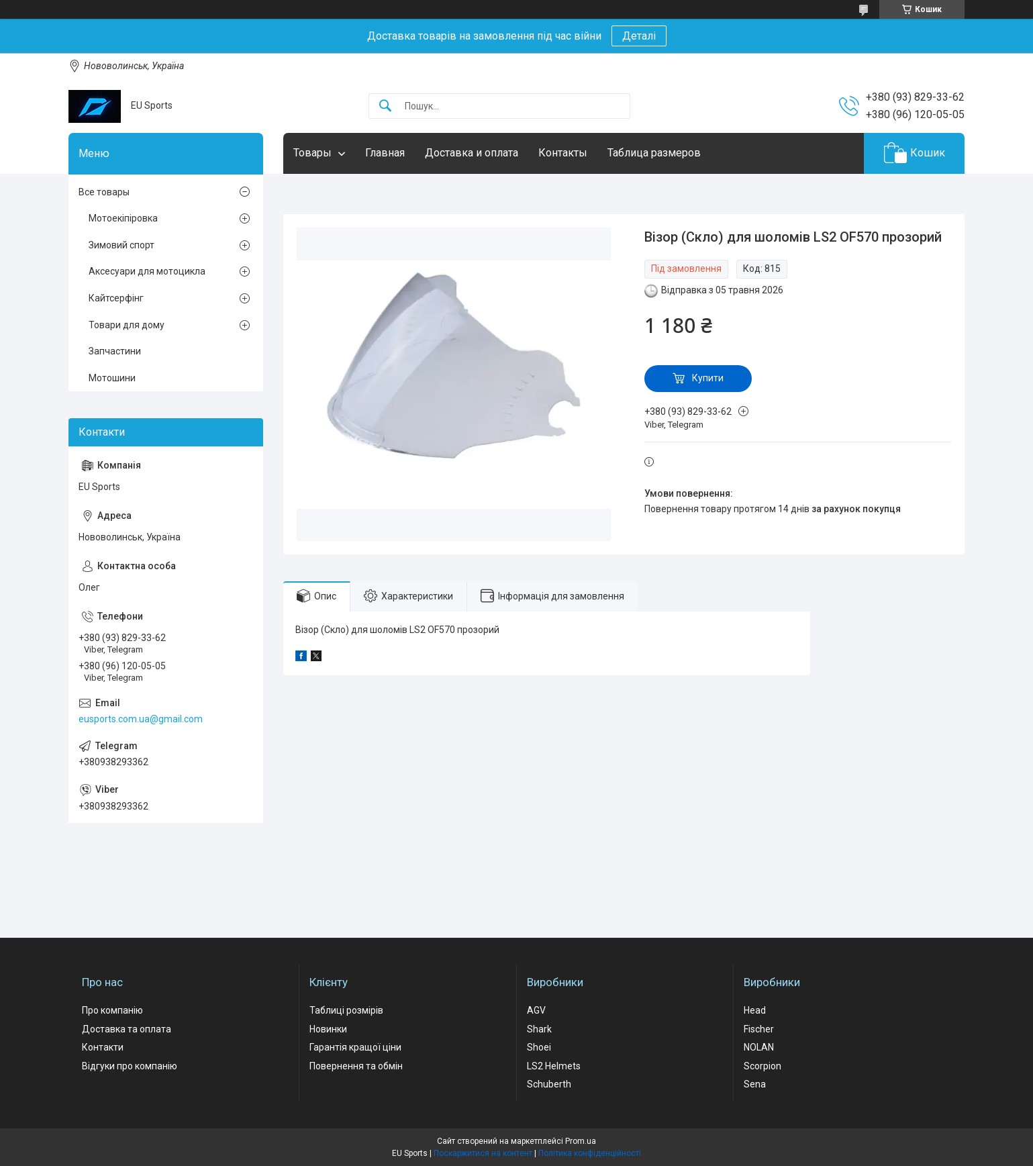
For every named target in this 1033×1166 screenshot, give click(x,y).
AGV (536, 1010)
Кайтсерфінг (116, 298)
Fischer (759, 1029)
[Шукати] (385, 106)
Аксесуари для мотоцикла (147, 271)
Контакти (103, 1047)
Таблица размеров (654, 152)
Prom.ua (580, 1141)
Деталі (639, 36)
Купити (708, 378)
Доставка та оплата (126, 1029)
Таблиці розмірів (346, 1010)
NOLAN (759, 1047)
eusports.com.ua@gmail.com (141, 719)
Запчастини (115, 351)
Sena (755, 1084)
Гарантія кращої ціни (355, 1047)
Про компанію (112, 1010)
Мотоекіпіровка (123, 218)
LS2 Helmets (554, 1066)
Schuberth (549, 1084)
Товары (312, 152)
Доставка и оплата (471, 152)
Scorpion (762, 1066)
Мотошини (112, 378)
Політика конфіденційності (589, 1153)
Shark (539, 1029)
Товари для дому (126, 325)
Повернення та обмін (356, 1066)
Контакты (562, 152)
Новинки (328, 1029)
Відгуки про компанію (129, 1066)
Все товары (104, 192)
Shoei (539, 1047)
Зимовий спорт (121, 245)
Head (755, 1010)
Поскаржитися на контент (483, 1153)
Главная (385, 152)
